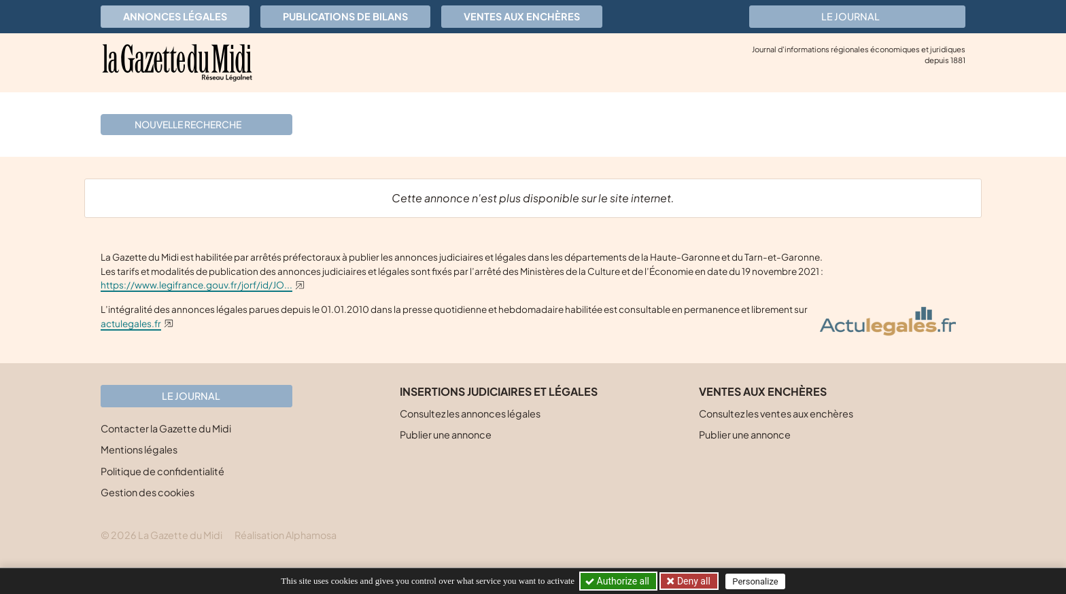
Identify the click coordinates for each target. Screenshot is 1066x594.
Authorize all (618, 581)
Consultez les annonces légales (470, 413)
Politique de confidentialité (162, 471)
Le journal (857, 16)
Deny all (692, 581)
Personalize (755, 581)
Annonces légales (175, 16)
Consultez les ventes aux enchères (776, 413)
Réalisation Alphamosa (286, 535)
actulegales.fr (131, 323)
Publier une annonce (446, 434)
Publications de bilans (345, 16)
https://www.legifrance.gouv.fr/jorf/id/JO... (196, 285)
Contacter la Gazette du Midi (166, 428)
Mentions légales (139, 449)
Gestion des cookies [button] (147, 492)
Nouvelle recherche (195, 124)
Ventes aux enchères (522, 16)
